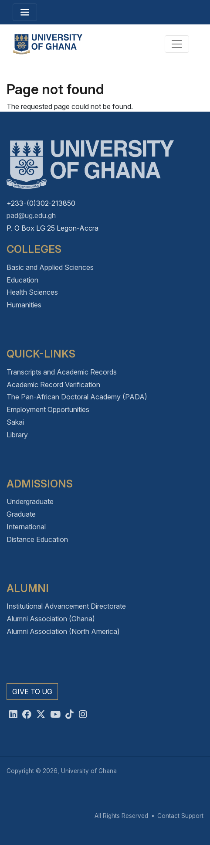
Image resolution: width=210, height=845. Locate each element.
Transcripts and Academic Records (62, 372)
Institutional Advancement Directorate (66, 606)
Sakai (15, 422)
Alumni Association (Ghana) (51, 618)
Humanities (24, 304)
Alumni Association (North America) (63, 631)
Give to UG (32, 691)
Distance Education (37, 539)
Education (22, 280)
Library (17, 434)
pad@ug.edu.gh (31, 215)
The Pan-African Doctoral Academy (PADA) (77, 396)
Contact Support (180, 815)
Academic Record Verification (53, 384)
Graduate (21, 514)
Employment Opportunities (48, 409)
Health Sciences (32, 292)
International (26, 526)
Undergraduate (30, 501)
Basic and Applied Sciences (50, 267)
